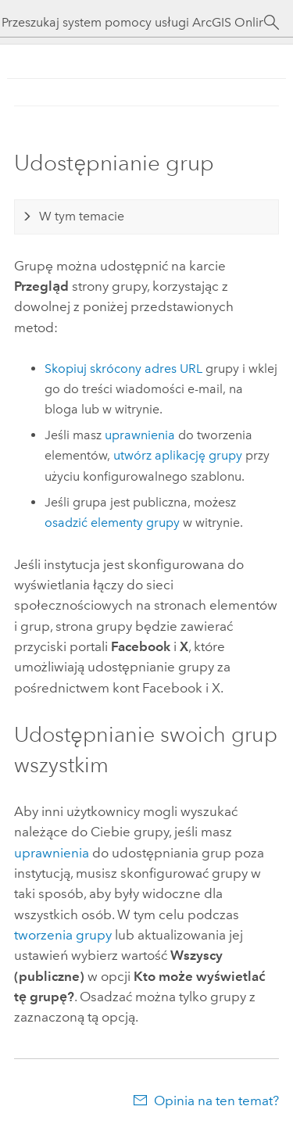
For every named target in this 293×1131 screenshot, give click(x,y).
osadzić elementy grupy (112, 522)
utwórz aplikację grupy (177, 455)
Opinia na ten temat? (216, 1100)
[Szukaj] (271, 22)
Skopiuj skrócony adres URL (123, 368)
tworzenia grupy (63, 935)
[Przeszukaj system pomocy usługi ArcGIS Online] (132, 22)
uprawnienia (140, 435)
